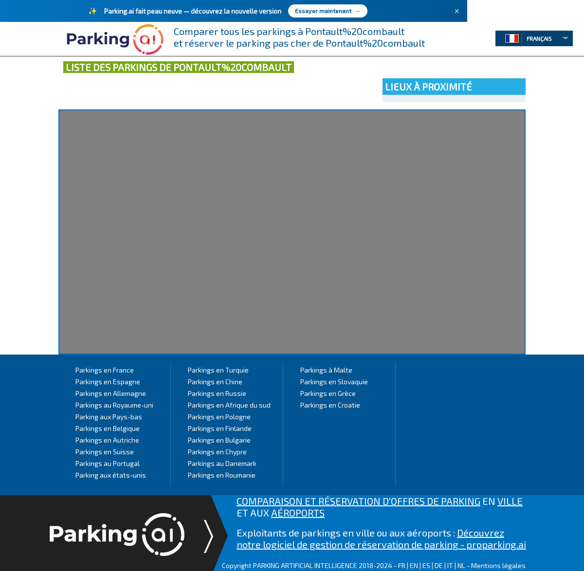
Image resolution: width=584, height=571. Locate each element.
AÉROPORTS (298, 512)
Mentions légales (498, 565)
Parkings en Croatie (330, 405)
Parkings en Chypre (217, 451)
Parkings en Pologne (219, 416)
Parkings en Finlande (220, 428)
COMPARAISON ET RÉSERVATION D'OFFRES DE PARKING (358, 501)
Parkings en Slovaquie (334, 381)
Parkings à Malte (326, 370)
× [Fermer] (456, 11)
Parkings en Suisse (104, 451)
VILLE (510, 501)
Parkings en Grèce (328, 393)
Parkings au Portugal (107, 463)
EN (414, 565)
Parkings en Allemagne (110, 393)
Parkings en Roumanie (222, 475)
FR (401, 565)
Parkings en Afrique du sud (229, 405)
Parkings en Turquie (218, 370)
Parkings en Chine (215, 381)
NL (461, 565)
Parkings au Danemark (222, 463)
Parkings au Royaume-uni (114, 405)
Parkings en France (104, 370)
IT (450, 565)
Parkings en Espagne (107, 381)
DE (439, 565)
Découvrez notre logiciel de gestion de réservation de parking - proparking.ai (381, 538)
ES (426, 565)
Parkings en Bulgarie (219, 440)
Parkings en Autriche (107, 440)
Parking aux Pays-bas (108, 416)
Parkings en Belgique (107, 428)
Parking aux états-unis (110, 475)
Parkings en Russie (217, 393)
